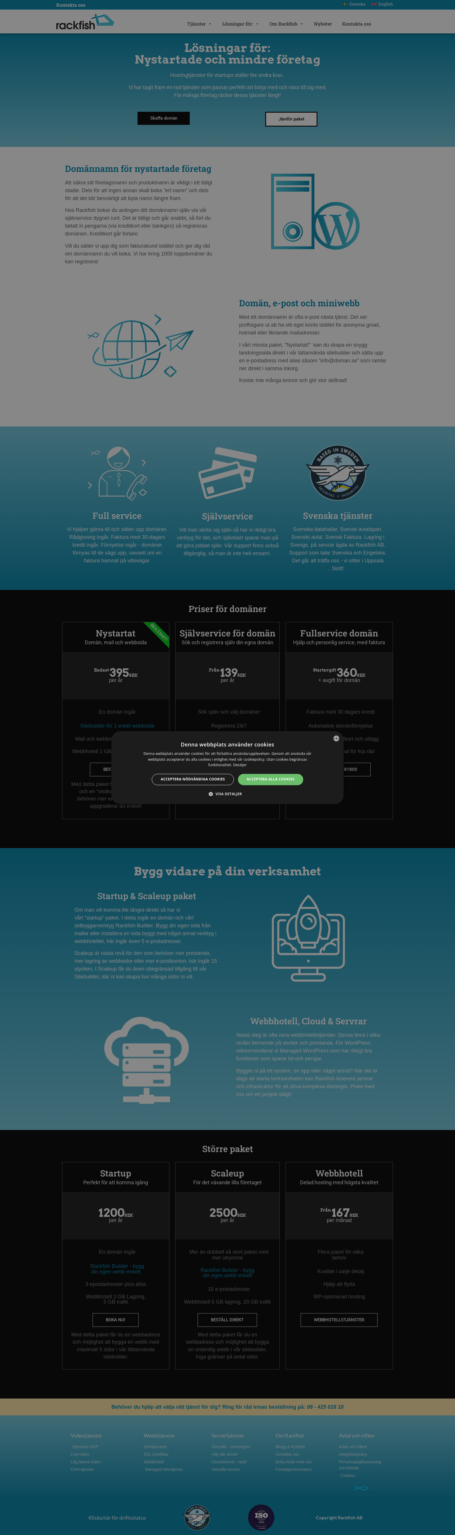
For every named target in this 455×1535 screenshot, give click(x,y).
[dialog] (227, 767)
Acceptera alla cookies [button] (271, 779)
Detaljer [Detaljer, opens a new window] (240, 765)
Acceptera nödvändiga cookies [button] (193, 779)
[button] (227, 794)
